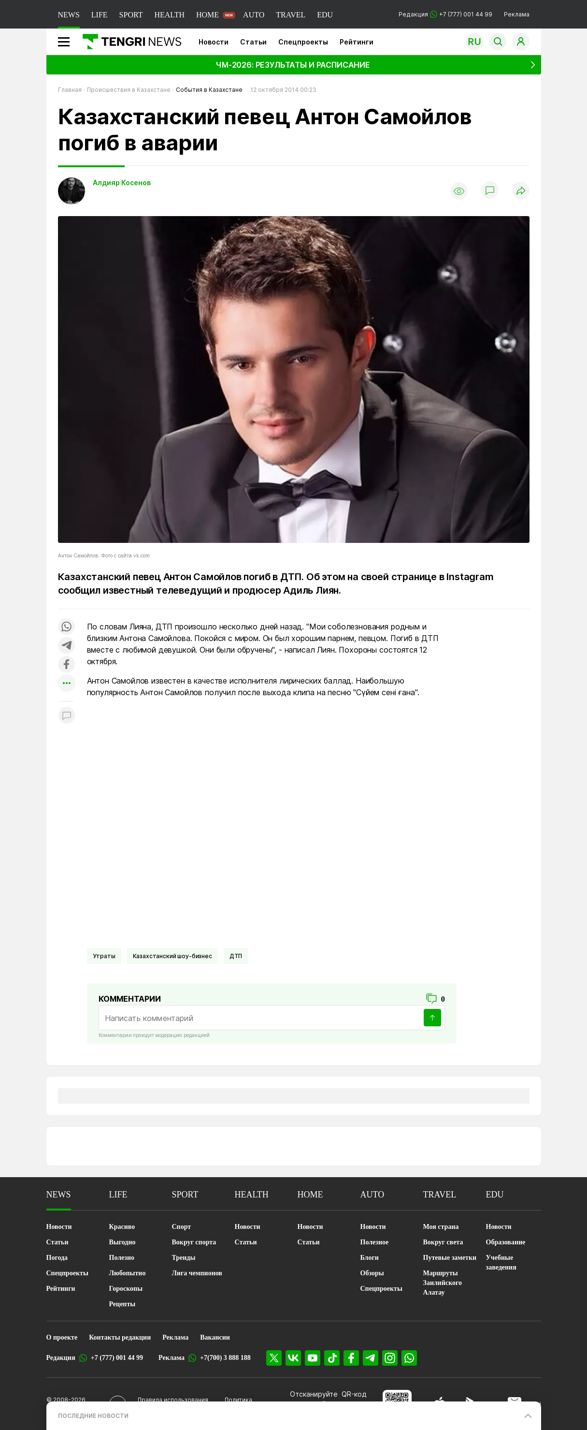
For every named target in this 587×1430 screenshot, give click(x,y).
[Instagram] (390, 1358)
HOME (207, 15)
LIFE (99, 15)
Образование (506, 1242)
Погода (57, 1257)
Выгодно (122, 1242)
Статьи (253, 42)
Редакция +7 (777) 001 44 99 (445, 14)
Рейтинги (356, 42)
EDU (325, 15)
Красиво (122, 1226)
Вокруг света (443, 1242)
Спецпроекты (303, 42)
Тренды (184, 1257)
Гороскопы (126, 1288)
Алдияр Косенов (122, 182)
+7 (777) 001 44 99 (117, 1357)
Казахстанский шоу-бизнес (172, 956)
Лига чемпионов (197, 1273)
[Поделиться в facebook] (66, 665)
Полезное (374, 1242)
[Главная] (128, 41)
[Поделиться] (521, 191)
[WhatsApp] (409, 1358)
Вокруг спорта (194, 1242)
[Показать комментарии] (490, 191)
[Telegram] (370, 1358)
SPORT (131, 15)
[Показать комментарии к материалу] (66, 715)
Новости (214, 42)
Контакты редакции (120, 1337)
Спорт (181, 1226)
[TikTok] (332, 1358)
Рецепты (122, 1304)
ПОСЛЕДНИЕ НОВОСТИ (93, 1415)
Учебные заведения (501, 1262)
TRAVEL (290, 15)
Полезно (121, 1257)
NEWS (69, 15)
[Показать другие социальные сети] (66, 683)
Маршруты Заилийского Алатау (442, 1282)
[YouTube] (312, 1358)
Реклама (517, 14)
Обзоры (372, 1273)
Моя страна (441, 1226)
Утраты (104, 956)
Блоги (369, 1257)
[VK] (293, 1358)
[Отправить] (432, 1017)
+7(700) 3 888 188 (225, 1357)
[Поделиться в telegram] (66, 646)
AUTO (253, 15)
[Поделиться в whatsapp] (66, 627)
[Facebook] (351, 1358)
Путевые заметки (450, 1257)
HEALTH (169, 15)
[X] (274, 1358)
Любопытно (127, 1273)
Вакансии (215, 1337)
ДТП (236, 956)
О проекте (62, 1337)
